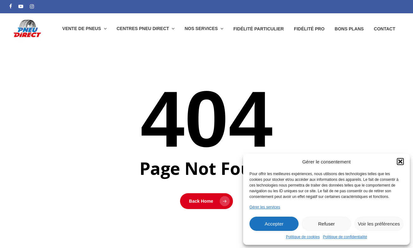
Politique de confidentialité (345, 237)
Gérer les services (264, 207)
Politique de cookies (303, 237)
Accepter (274, 223)
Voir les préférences (379, 223)
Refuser (326, 223)
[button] (400, 161)
